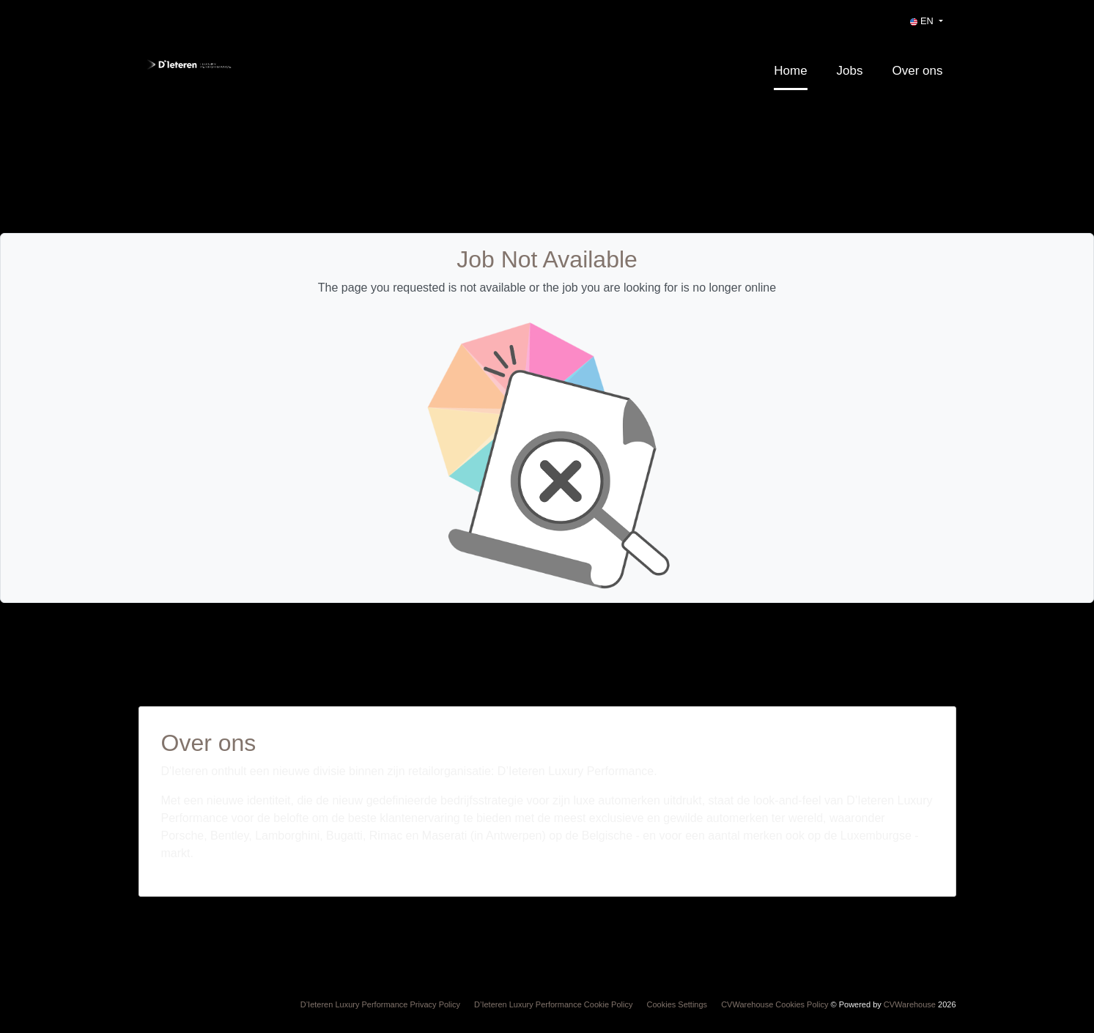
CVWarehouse (910, 1004)
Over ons (917, 71)
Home (790, 71)
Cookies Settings (677, 1004)
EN (923, 20)
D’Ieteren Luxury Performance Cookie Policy (553, 1004)
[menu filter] (547, 0)
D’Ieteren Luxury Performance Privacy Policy (380, 1004)
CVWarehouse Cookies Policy (774, 1004)
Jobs (850, 71)
